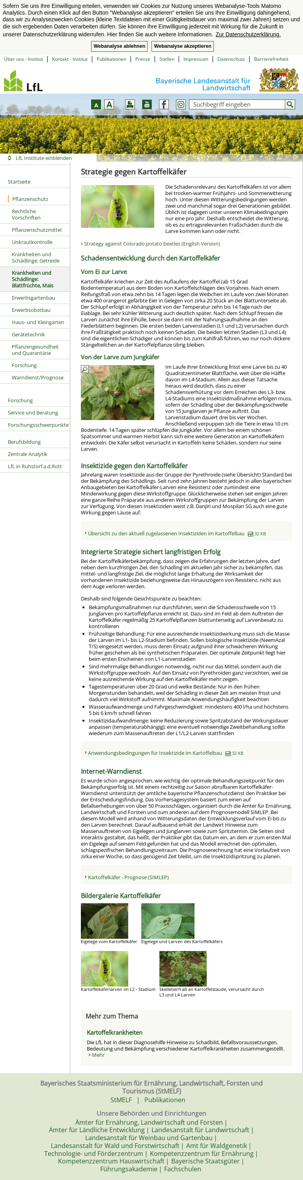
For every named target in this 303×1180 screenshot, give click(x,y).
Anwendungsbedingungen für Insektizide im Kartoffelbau (165, 752)
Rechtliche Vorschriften (26, 214)
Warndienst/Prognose (38, 377)
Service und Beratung (33, 412)
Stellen (166, 59)
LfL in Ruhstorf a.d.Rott (35, 466)
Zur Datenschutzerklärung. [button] (248, 34)
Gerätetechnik (28, 334)
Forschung (24, 365)
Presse (142, 59)
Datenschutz (231, 59)
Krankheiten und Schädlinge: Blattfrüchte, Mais (32, 279)
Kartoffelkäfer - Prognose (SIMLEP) (128, 877)
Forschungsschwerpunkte (38, 424)
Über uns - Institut (23, 59)
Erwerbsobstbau (31, 309)
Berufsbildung (24, 441)
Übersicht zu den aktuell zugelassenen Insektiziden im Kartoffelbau (177, 533)
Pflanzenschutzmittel (37, 229)
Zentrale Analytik (27, 454)
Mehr (98, 1054)
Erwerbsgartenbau (33, 297)
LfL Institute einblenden (44, 158)
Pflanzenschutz (28, 199)
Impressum (195, 59)
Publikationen (111, 59)
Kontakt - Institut (70, 59)
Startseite (19, 181)
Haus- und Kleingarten (38, 322)
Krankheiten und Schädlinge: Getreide (36, 257)
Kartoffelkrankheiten (114, 1032)
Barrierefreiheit (271, 59)
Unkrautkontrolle (32, 242)
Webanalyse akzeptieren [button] (182, 46)
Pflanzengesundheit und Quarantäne (35, 349)
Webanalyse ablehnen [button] (119, 46)
